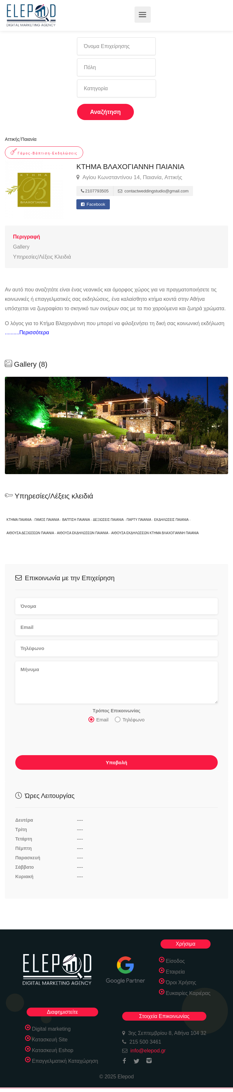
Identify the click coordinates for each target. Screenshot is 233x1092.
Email (98, 719)
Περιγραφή (26, 236)
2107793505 (95, 191)
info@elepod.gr (148, 1050)
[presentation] (64, 741)
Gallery (21, 247)
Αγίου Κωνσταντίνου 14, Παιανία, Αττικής (129, 177)
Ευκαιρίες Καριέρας (188, 993)
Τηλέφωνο (130, 719)
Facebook (93, 204)
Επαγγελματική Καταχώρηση (65, 1061)
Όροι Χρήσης (181, 982)
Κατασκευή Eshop (52, 1050)
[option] (116, 425)
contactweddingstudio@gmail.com (153, 191)
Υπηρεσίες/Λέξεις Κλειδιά (42, 257)
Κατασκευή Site (50, 1039)
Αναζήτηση (105, 112)
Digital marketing (51, 1029)
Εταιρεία (175, 972)
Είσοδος (175, 961)
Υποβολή (116, 762)
